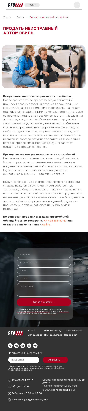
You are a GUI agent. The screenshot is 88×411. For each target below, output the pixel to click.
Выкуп (20, 17)
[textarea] (44, 290)
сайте (46, 225)
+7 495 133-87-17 (55, 221)
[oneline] (44, 270)
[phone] (44, 263)
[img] (15, 5)
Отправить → (55, 360)
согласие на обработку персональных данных (43, 312)
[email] (24, 360)
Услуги (7, 17)
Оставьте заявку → (44, 302)
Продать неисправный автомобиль (49, 17)
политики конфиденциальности (33, 311)
